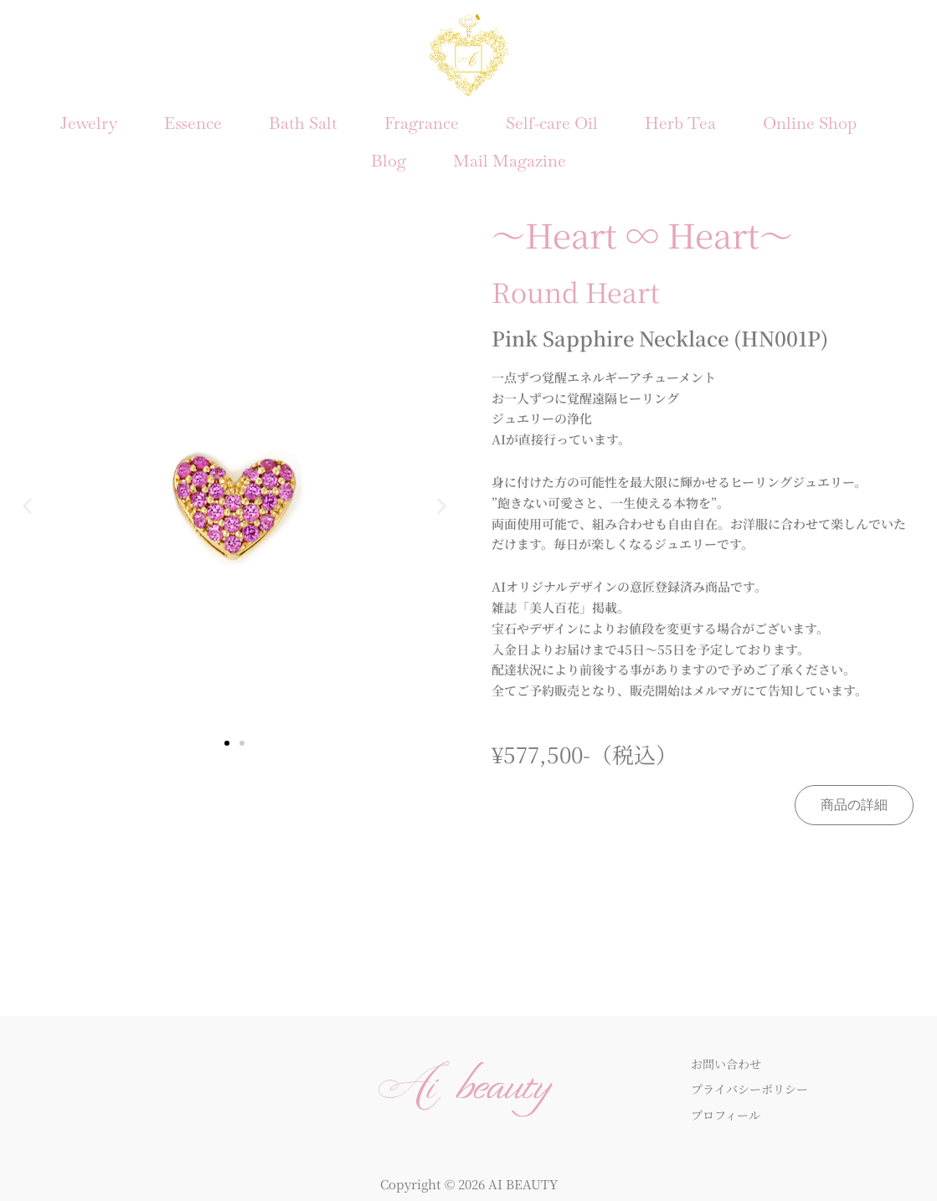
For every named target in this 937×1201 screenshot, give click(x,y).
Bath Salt (303, 119)
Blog (388, 149)
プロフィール (728, 1099)
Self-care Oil (552, 119)
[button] (27, 490)
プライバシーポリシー (753, 1073)
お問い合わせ (728, 1047)
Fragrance (421, 119)
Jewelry (88, 119)
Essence (193, 119)
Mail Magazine (509, 149)
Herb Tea (680, 119)
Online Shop (810, 119)
